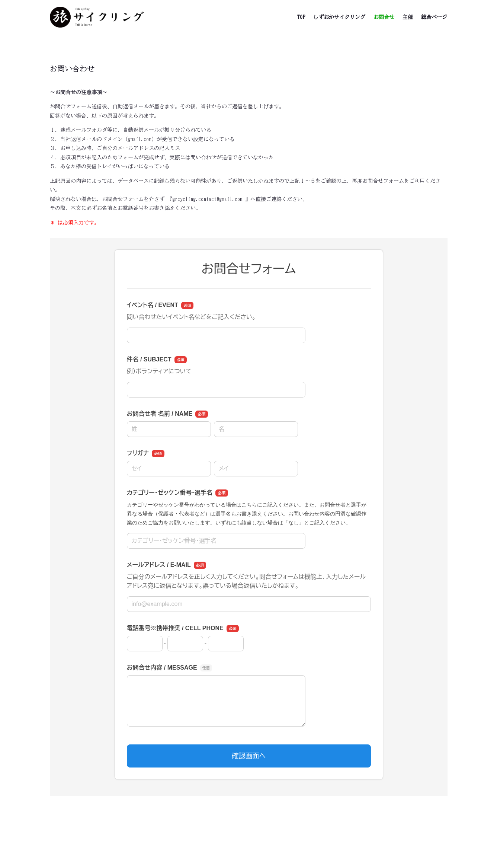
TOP (301, 17)
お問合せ (383, 17)
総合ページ (434, 17)
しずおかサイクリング (339, 17)
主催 (408, 17)
